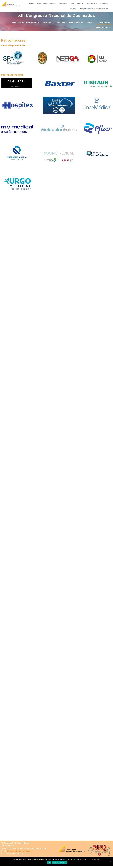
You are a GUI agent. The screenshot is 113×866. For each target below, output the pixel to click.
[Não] (110, 861)
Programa (90, 22)
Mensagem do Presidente (46, 4)
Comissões (61, 22)
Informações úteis (102, 27)
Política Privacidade (59, 863)
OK (49, 863)
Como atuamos (76, 4)
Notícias (73, 9)
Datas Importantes (76, 22)
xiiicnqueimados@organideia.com (19, 851)
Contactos (104, 4)
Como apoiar (91, 4)
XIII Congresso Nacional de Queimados (24, 22)
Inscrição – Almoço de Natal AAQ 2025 (93, 9)
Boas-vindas (47, 22)
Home (31, 4)
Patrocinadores (104, 22)
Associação (62, 4)
